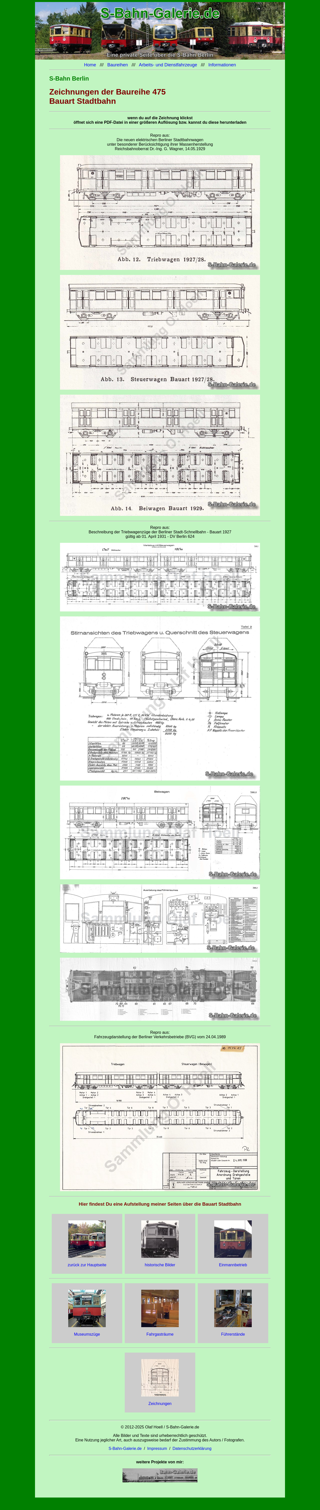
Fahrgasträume (160, 1334)
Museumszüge (87, 1334)
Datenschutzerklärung (192, 1448)
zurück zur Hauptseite (87, 1265)
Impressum (157, 1448)
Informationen (222, 64)
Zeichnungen (160, 1403)
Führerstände (233, 1334)
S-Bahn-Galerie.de (125, 1448)
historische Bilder (160, 1265)
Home (90, 64)
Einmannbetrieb (233, 1265)
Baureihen (117, 64)
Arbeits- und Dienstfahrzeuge (168, 64)
